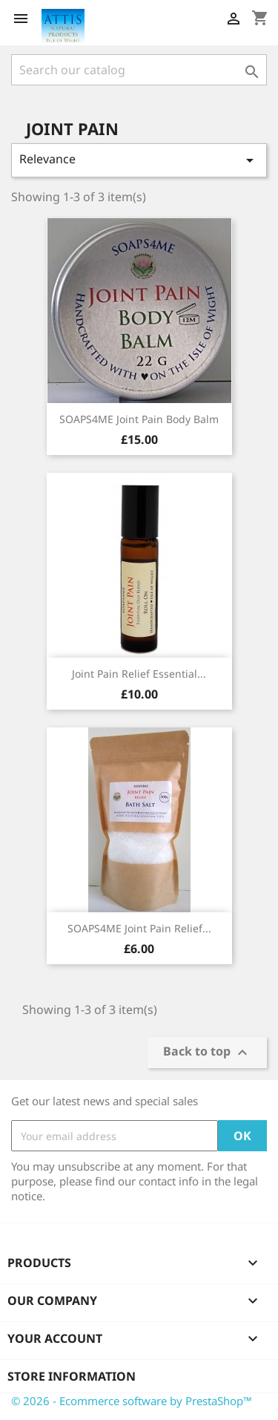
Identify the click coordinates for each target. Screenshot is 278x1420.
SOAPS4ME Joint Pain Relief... (139, 928)
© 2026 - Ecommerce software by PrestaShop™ (131, 1400)
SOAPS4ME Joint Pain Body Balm (139, 419)
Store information (71, 1376)
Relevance (139, 160)
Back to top (207, 1053)
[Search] (139, 69)
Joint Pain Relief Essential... (139, 674)
